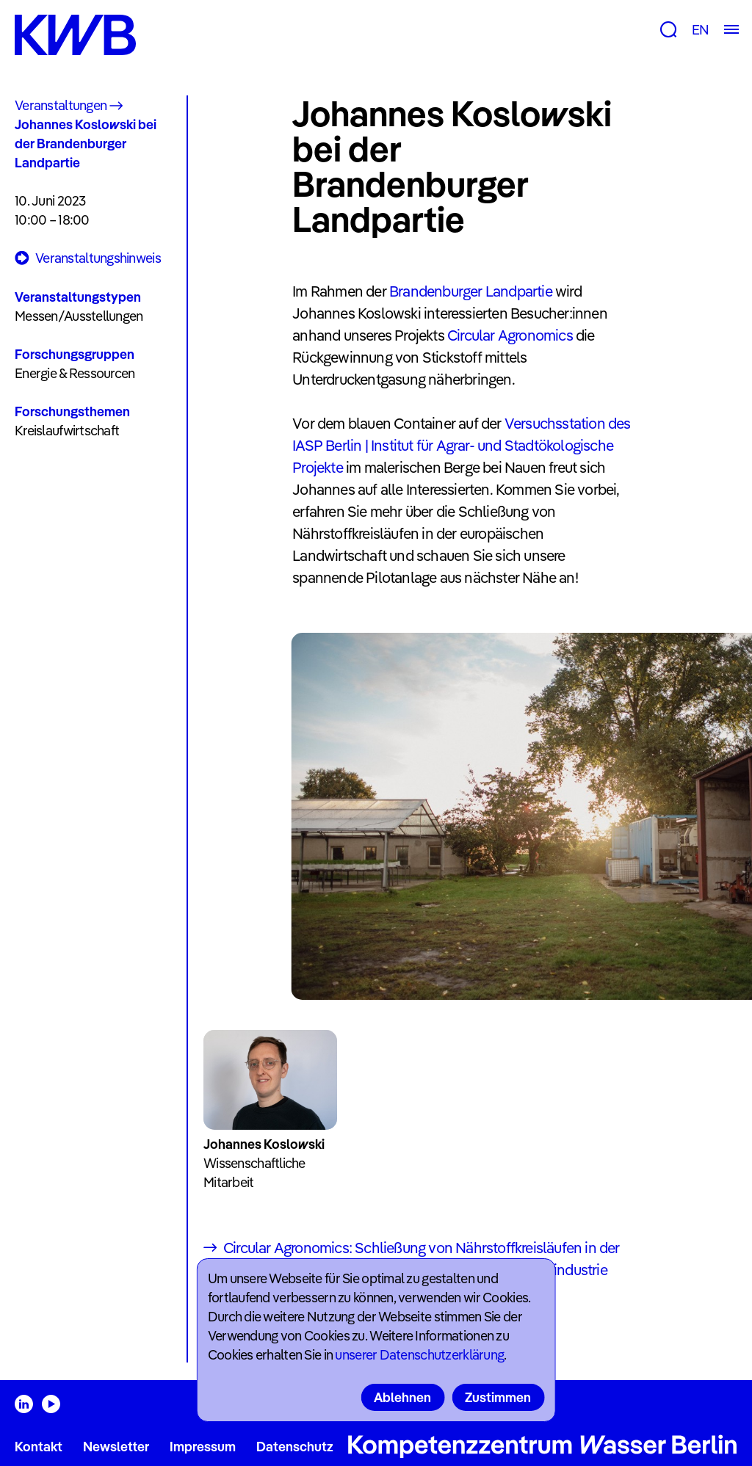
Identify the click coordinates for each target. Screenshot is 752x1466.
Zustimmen (498, 1397)
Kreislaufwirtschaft (67, 430)
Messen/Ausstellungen (79, 316)
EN (700, 29)
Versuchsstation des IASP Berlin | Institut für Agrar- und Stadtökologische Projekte (461, 445)
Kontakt (38, 1446)
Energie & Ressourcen (75, 373)
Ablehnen (402, 1397)
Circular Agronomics (510, 335)
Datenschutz (294, 1446)
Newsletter (116, 1446)
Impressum (203, 1446)
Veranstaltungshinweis (88, 259)
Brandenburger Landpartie (470, 291)
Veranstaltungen (60, 105)
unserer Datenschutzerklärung (419, 1354)
